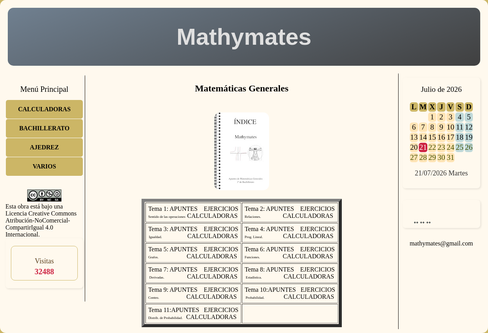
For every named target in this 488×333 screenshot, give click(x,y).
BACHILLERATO (44, 128)
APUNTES (184, 208)
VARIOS (44, 166)
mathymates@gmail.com (441, 243)
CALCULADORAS (44, 109)
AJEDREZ (44, 147)
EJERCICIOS (221, 208)
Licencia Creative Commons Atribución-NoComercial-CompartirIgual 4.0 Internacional (41, 224)
